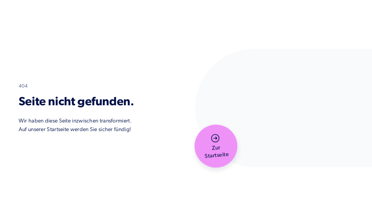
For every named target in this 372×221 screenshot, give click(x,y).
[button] (216, 146)
